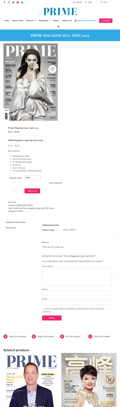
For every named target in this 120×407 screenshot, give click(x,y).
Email (45, 298)
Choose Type (15, 177)
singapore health (15, 211)
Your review (48, 266)
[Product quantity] (15, 191)
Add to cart (32, 191)
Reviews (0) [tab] (11, 227)
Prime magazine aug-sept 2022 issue (38, 208)
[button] (58, 26)
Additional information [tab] (16, 222)
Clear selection (55, 182)
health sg (17, 208)
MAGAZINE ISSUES (25, 205)
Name (45, 289)
